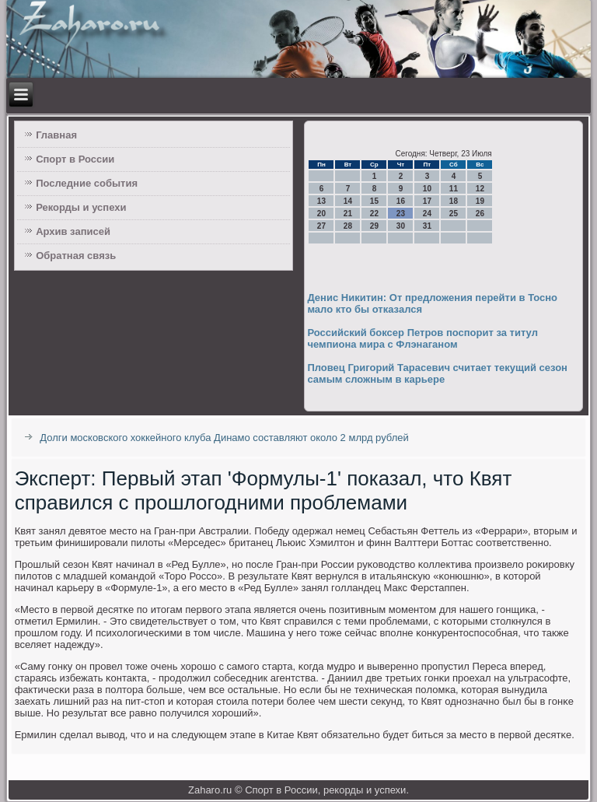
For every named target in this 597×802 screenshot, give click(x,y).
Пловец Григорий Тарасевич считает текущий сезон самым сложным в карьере (437, 373)
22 (374, 213)
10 (427, 188)
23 (400, 213)
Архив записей (73, 231)
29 (374, 226)
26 (480, 213)
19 (480, 201)
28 (348, 226)
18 (453, 201)
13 (321, 201)
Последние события (87, 183)
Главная (56, 135)
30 (400, 226)
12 (480, 188)
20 (321, 213)
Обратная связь (76, 255)
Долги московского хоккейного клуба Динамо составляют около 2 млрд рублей (224, 437)
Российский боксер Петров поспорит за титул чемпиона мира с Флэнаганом (422, 338)
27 (321, 226)
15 (374, 201)
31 (427, 226)
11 (453, 188)
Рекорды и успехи (81, 207)
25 (453, 213)
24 (427, 213)
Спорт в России (75, 159)
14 (348, 201)
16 (400, 201)
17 (427, 201)
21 (348, 213)
